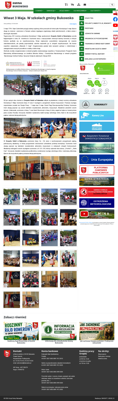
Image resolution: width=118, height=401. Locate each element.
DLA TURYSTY (95, 11)
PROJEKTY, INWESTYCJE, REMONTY (95, 23)
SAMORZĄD (51, 11)
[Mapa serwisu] (77, 5)
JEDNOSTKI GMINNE (89, 33)
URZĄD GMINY (64, 11)
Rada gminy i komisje (104, 356)
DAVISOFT (104, 398)
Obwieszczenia (102, 358)
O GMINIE (39, 11)
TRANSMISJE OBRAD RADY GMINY (94, 44)
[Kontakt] (83, 5)
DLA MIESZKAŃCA (80, 11)
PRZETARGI (86, 28)
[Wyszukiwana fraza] (99, 4)
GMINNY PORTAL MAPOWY (92, 54)
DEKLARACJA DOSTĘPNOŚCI (92, 59)
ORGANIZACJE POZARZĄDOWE (93, 38)
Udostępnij (73, 24)
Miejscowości (102, 354)
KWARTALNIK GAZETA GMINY (92, 49)
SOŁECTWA (86, 18)
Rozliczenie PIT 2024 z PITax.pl (85, 222)
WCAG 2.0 (111, 398)
